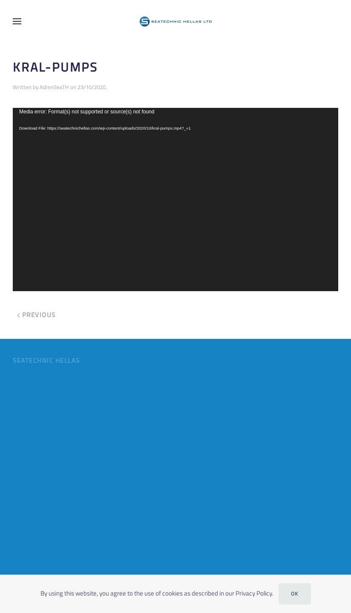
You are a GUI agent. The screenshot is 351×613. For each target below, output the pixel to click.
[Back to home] (175, 21)
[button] (17, 21)
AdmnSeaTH (54, 87)
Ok (295, 594)
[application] (175, 199)
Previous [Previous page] (36, 315)
